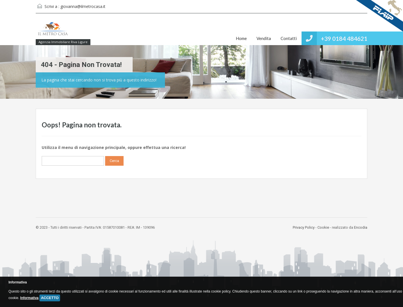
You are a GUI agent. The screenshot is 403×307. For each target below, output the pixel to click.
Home (241, 38)
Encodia (360, 227)
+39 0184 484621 (344, 38)
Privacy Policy (304, 227)
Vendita (263, 38)
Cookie (323, 227)
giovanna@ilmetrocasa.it (82, 6)
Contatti (289, 38)
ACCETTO (50, 298)
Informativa (29, 298)
